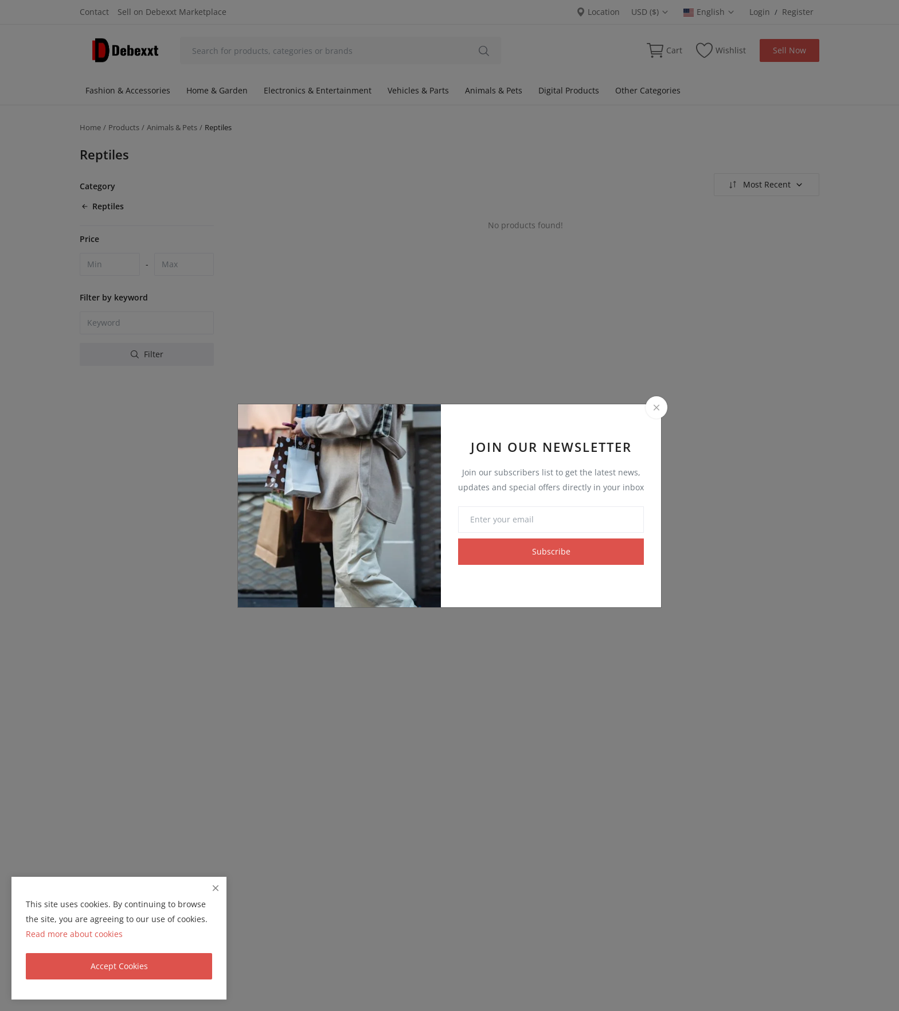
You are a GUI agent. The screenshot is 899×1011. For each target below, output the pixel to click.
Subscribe (551, 551)
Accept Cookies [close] (119, 966)
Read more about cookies (74, 933)
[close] (215, 888)
